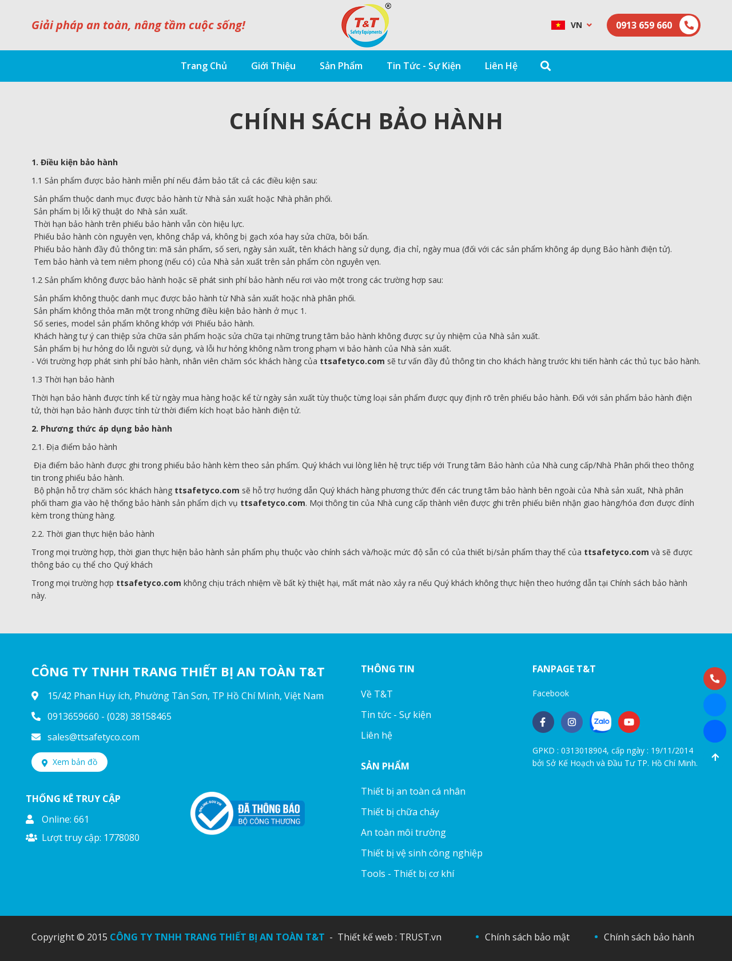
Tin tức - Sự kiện (396, 714)
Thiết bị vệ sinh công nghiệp (422, 853)
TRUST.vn (420, 937)
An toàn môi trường (403, 832)
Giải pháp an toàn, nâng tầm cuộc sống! (138, 25)
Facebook (550, 693)
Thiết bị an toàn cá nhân (413, 791)
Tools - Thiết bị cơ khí (407, 873)
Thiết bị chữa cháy (400, 812)
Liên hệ (376, 735)
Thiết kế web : (367, 937)
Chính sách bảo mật (527, 937)
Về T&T (377, 694)
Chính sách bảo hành (649, 937)
